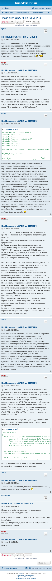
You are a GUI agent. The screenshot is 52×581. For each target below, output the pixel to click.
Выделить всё (12, 129)
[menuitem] (7, 8)
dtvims (3, 62)
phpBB (21, 573)
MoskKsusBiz (5, 496)
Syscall (3, 29)
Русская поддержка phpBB (26, 576)
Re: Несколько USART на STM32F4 (19, 70)
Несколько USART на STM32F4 (21, 17)
